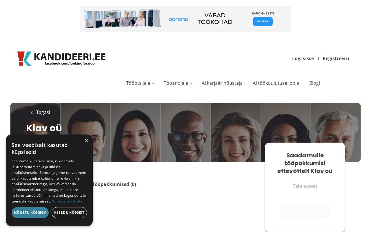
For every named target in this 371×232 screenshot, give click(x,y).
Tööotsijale (138, 83)
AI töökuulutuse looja (276, 83)
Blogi (314, 83)
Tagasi (42, 112)
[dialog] (49, 180)
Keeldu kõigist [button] (69, 212)
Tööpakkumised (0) (114, 184)
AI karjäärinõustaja (222, 83)
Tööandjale (176, 83)
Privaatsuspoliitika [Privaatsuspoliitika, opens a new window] (67, 201)
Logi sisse (303, 58)
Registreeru (336, 58)
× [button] (86, 141)
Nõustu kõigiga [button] (30, 212)
